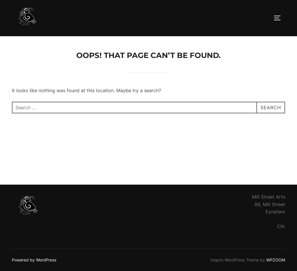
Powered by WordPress (34, 259)
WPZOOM (275, 259)
